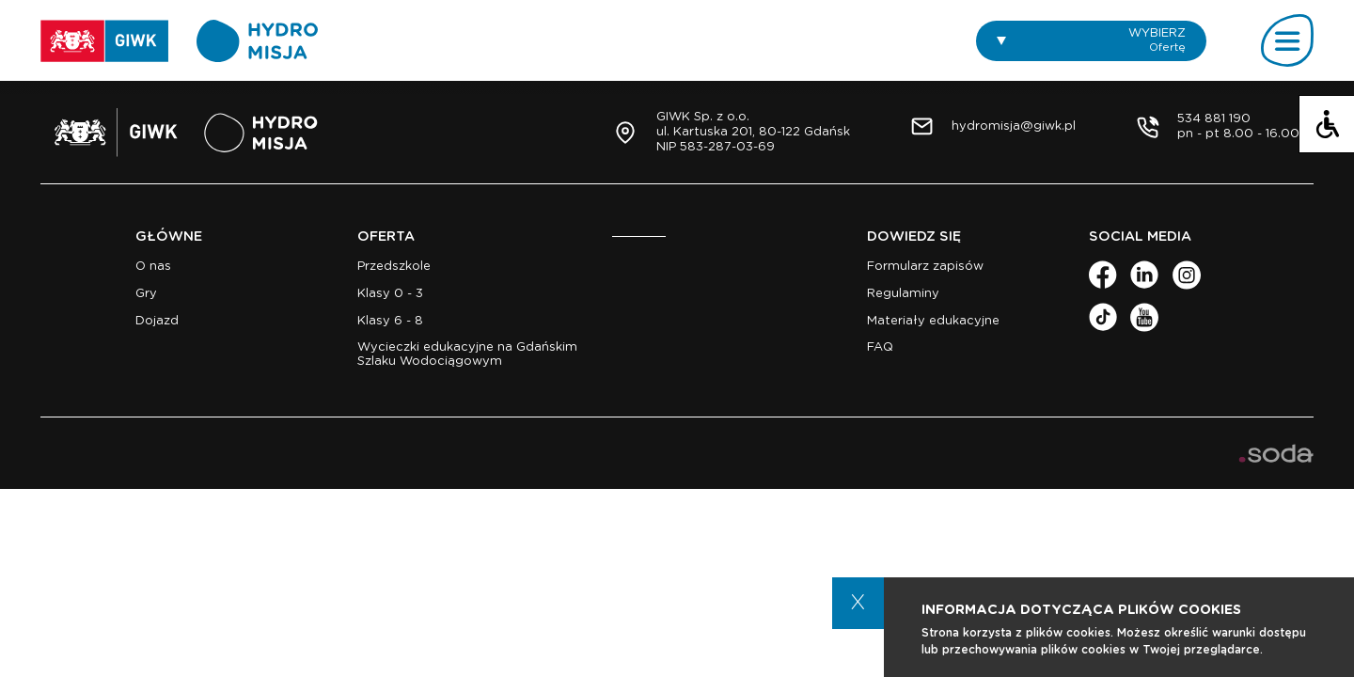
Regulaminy (903, 294)
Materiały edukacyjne (933, 321)
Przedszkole (394, 266)
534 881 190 (1214, 119)
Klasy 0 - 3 (390, 294)
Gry (146, 294)
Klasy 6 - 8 (390, 321)
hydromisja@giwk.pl (1014, 126)
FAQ (880, 347)
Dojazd (157, 321)
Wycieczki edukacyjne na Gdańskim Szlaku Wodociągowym (467, 354)
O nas (153, 266)
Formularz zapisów (925, 266)
